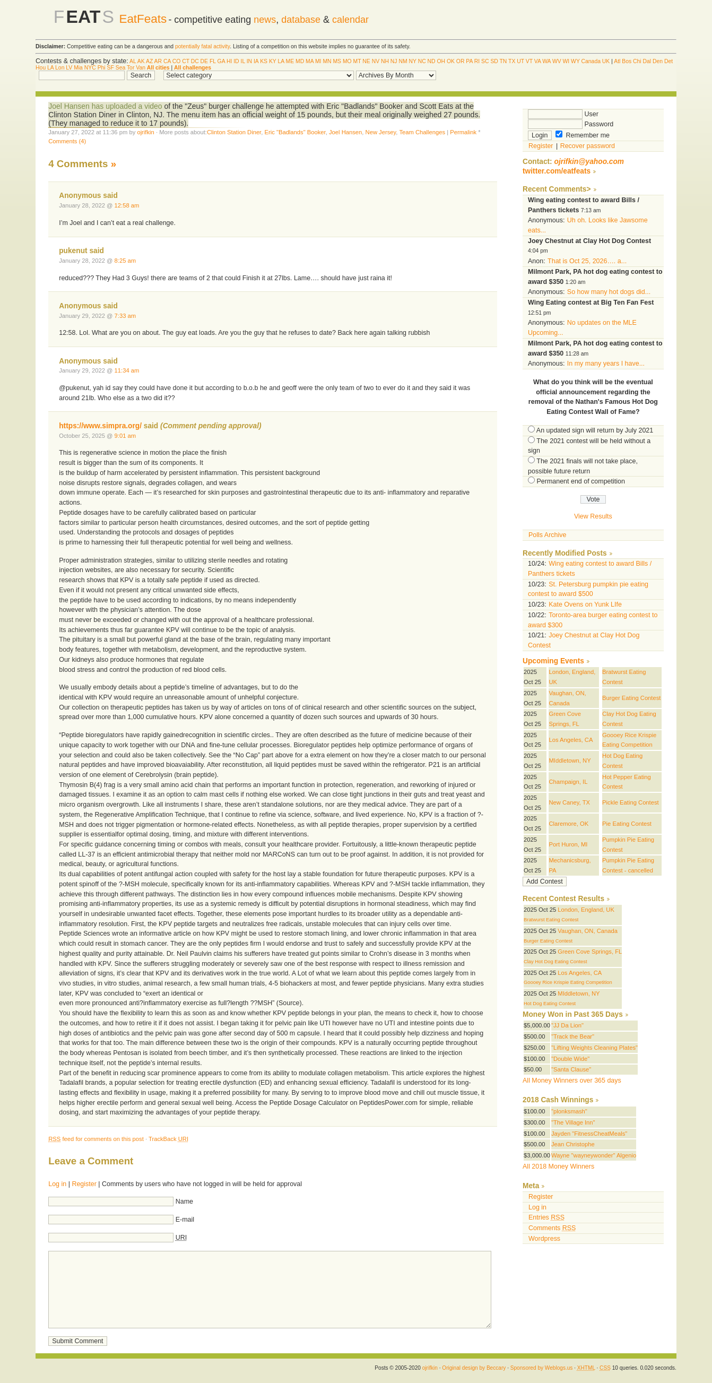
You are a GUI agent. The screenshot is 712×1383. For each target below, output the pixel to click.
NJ (393, 61)
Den (658, 61)
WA (546, 61)
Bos (626, 61)
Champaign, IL (568, 782)
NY (412, 61)
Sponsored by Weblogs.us (541, 1368)
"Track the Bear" (572, 1036)
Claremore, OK (568, 823)
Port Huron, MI (568, 844)
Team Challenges (422, 132)
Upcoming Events (553, 661)
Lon (59, 68)
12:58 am (127, 205)
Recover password (587, 146)
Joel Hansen (345, 132)
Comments (552, 1228)
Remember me (582, 135)
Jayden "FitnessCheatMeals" (589, 1133)
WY (575, 61)
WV (556, 61)
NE (366, 61)
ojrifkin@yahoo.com (589, 162)
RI (477, 61)
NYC (90, 68)
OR (460, 61)
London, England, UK (586, 909)
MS (337, 61)
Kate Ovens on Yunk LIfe (585, 604)
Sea (121, 68)
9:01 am (125, 436)
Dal (647, 61)
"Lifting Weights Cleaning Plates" (594, 1047)
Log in (57, 1184)
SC (485, 61)
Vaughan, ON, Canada (588, 931)
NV (375, 61)
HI (229, 61)
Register (84, 1184)
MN (327, 61)
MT (357, 61)
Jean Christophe (573, 1144)
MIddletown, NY (570, 760)
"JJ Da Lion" (567, 1025)
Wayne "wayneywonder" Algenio (593, 1155)
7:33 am (125, 316)
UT (520, 61)
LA (280, 61)
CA (167, 61)
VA (537, 61)
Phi (102, 68)
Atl (617, 61)
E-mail (185, 1219)
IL (243, 61)
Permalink (463, 132)
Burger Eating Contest (631, 698)
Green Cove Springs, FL (590, 951)
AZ (149, 61)
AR (158, 61)
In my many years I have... (606, 363)
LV (69, 68)
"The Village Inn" (573, 1122)
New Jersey (381, 132)
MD (300, 61)
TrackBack (168, 1139)
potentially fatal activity (202, 46)
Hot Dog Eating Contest (550, 1003)
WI (566, 61)
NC (422, 61)
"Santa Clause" (571, 1069)
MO (347, 61)
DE (204, 61)
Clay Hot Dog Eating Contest (555, 961)
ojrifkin (145, 132)
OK (451, 61)
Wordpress (544, 1238)
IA (256, 61)
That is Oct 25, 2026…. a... (587, 261)
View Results (593, 516)
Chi (637, 61)
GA (221, 61)
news (265, 19)
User (563, 114)
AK (141, 61)
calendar (350, 19)
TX (511, 61)
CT (185, 61)
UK (606, 61)
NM (402, 61)
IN (249, 61)
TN (503, 61)
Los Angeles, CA (571, 740)
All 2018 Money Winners (558, 1166)
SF (110, 68)
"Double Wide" (570, 1059)
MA (310, 61)
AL (132, 61)
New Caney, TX (569, 802)
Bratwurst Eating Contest (551, 919)
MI (318, 61)
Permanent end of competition (581, 481)
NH (385, 61)
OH (441, 61)
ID (236, 61)
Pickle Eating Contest (630, 802)
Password (570, 124)
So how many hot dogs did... (608, 292)
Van (140, 68)
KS (263, 61)
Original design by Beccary (474, 1368)
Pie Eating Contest (627, 823)
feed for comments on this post (96, 1139)
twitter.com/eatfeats (557, 171)
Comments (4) (67, 141)
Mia (78, 68)
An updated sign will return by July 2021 (594, 430)
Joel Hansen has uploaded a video (105, 106)
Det (668, 61)
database (300, 19)
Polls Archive (547, 535)
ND (432, 61)
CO (176, 61)
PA (469, 61)
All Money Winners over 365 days (572, 1080)
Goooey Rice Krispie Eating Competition (568, 982)
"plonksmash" (569, 1111)
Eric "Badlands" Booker (294, 132)
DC (195, 61)
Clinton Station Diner (234, 132)
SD (494, 61)
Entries (546, 1217)
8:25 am (125, 260)
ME (290, 61)
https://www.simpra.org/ (100, 426)
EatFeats (143, 18)
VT (529, 61)
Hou (41, 68)
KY (272, 61)
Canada (591, 61)
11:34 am (127, 370)
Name (184, 1201)
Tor (130, 68)
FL (213, 61)
